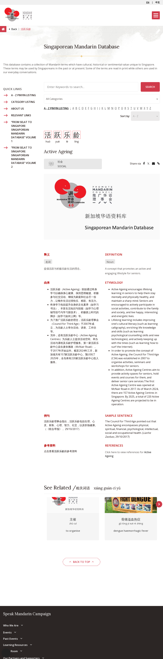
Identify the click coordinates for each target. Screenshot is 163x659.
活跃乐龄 (59, 451)
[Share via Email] (153, 163)
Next (159, 504)
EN (147, 2)
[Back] (14, 29)
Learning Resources (15, 645)
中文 (157, 2)
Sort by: (125, 116)
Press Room (10, 651)
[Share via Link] (158, 163)
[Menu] (156, 15)
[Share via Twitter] (148, 163)
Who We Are (10, 625)
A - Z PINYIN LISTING (56, 108)
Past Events (10, 638)
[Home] (3, 29)
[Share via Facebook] (144, 163)
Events (7, 632)
